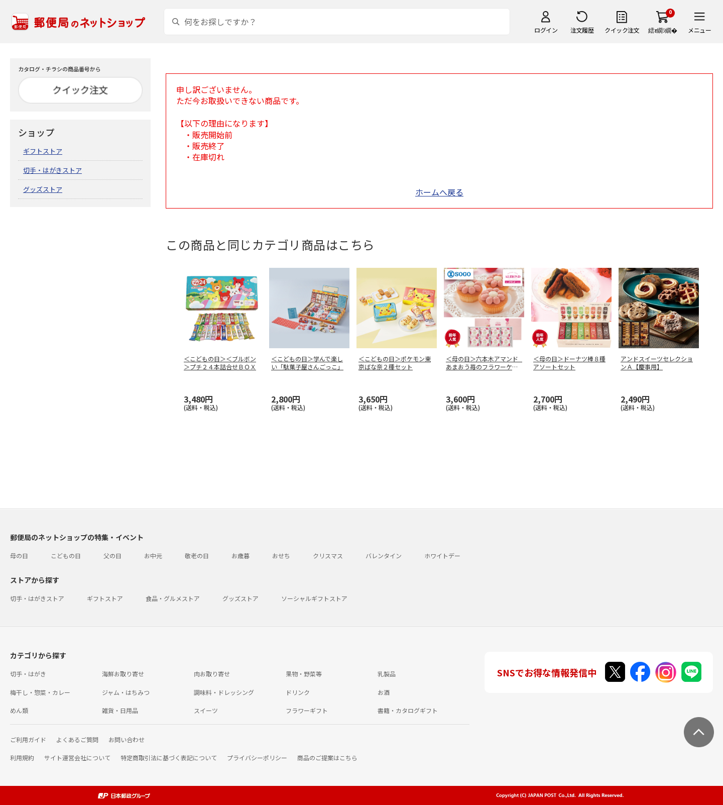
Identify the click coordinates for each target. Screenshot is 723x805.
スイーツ (206, 710)
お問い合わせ (126, 739)
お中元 (153, 555)
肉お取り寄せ (212, 673)
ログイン (545, 30)
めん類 (19, 710)
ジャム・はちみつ (126, 692)
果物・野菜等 (304, 673)
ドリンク (298, 692)
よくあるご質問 (77, 739)
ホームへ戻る (439, 192)
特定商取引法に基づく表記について (168, 757)
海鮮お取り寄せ (123, 673)
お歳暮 (240, 555)
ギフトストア (42, 151)
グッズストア (42, 189)
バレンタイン (384, 555)
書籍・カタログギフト (408, 710)
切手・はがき (28, 673)
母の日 (19, 555)
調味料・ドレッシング (224, 692)
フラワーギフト (307, 710)
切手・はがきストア (52, 170)
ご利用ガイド (28, 739)
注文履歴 (581, 30)
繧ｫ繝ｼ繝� (662, 30)
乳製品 (387, 673)
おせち (281, 555)
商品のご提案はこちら (327, 757)
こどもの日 (66, 555)
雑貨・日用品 (120, 710)
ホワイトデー (442, 555)
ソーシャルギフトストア (314, 598)
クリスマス (328, 555)
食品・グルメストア (173, 598)
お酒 (384, 692)
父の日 (112, 555)
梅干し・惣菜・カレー (40, 692)
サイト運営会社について (77, 757)
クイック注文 (622, 30)
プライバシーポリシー (257, 757)
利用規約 (22, 757)
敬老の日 (197, 555)
